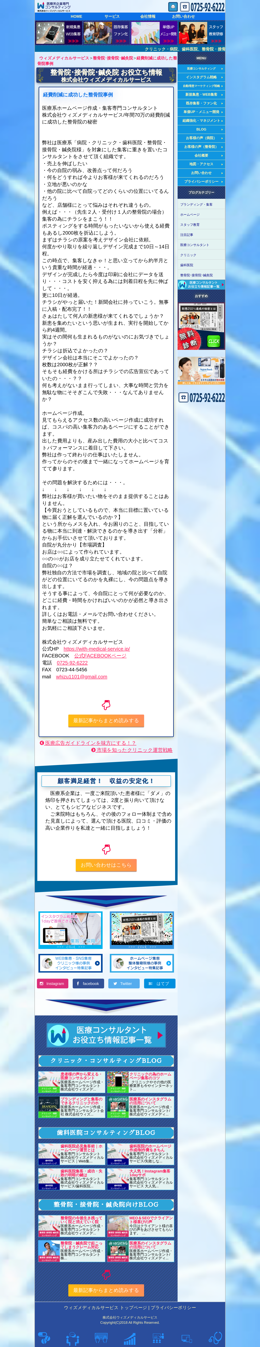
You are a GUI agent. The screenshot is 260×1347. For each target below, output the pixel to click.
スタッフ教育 (190, 225)
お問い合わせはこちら (106, 865)
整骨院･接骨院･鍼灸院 (196, 275)
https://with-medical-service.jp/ (97, 649)
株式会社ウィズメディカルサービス (106, 80)
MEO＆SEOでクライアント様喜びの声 (151, 1220)
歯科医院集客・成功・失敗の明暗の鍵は (81, 1173)
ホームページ (190, 214)
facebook (91, 983)
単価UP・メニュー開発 (201, 112)
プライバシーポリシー (201, 181)
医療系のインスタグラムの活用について (150, 1101)
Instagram (55, 983)
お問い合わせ (183, 16)
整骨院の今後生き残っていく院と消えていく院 (81, 1220)
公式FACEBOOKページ (100, 656)
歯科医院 (186, 265)
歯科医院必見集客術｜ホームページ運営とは (81, 1148)
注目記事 (186, 235)
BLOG (201, 129)
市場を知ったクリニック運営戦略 (132, 750)
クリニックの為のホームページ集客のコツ (150, 1076)
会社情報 (148, 16)
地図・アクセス (201, 164)
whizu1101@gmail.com (81, 677)
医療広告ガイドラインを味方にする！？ (88, 743)
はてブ (162, 983)
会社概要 (201, 155)
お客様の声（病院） (201, 138)
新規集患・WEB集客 (201, 94)
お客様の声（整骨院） (201, 147)
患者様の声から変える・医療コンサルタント (81, 1076)
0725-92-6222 (72, 663)
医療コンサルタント (194, 245)
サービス (112, 16)
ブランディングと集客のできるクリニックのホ (81, 1101)
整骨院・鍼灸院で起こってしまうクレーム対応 (81, 1245)
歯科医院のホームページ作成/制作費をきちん (150, 1148)
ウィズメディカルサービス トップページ (105, 1307)
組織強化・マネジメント (201, 121)
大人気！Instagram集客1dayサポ (150, 1173)
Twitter (126, 983)
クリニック (188, 255)
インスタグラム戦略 (201, 77)
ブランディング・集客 (196, 204)
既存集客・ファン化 (201, 103)
